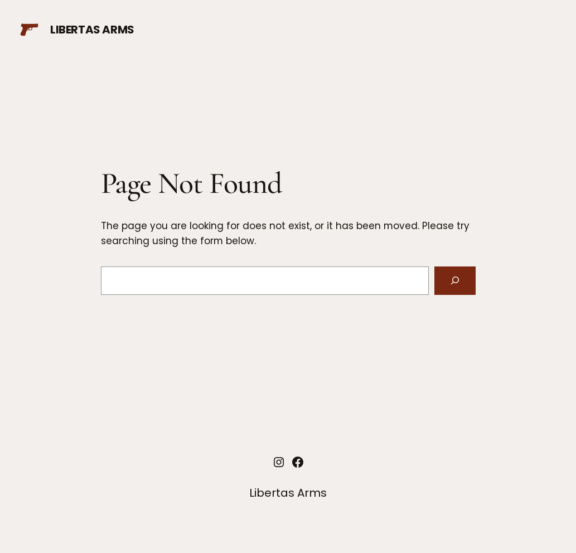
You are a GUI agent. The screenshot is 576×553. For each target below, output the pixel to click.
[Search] (454, 280)
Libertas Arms (92, 29)
